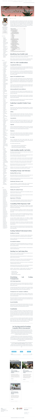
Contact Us (20, 1)
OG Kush (4, 157)
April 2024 (4, 209)
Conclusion (12, 50)
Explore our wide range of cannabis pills (20, 343)
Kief (3, 146)
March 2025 (4, 201)
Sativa (4, 164)
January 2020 (5, 226)
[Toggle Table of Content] (24, 28)
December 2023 (5, 213)
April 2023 (4, 220)
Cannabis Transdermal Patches (5, 110)
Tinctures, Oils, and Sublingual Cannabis (5, 169)
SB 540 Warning (15, 1)
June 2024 (4, 208)
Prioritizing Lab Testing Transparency (15, 47)
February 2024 (5, 211)
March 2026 (4, 190)
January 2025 (5, 203)
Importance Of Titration (14, 42)
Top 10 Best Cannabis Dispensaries (5, 171)
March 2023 (4, 221)
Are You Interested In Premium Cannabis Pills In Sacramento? (18, 51)
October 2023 (5, 215)
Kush (4, 147)
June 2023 (4, 218)
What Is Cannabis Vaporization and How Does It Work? (27, 371)
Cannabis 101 (5, 69)
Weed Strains (5, 184)
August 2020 (5, 223)
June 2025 (4, 198)
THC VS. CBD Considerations (14, 30)
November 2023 (5, 214)
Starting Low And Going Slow (14, 46)
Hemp (4, 136)
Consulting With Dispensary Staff (14, 43)
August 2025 (5, 196)
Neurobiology (5, 156)
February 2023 (5, 222)
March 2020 (4, 224)
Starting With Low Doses (14, 40)
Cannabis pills (5, 90)
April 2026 (4, 189)
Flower (13, 34)
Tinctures (13, 37)
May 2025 (4, 199)
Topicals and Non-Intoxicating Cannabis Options (5, 175)
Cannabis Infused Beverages (4, 88)
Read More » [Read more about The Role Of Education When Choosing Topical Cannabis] (12, 399)
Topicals (13, 36)
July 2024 (4, 207)
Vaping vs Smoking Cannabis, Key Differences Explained (5, 39)
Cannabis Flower (5, 83)
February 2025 (5, 202)
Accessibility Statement (26, 412)
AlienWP (23, 417)
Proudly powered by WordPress (14, 417)
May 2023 (4, 219)
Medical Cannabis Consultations (5, 150)
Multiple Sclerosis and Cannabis (5, 155)
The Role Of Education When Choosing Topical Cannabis (14, 393)
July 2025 (4, 197)
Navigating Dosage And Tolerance (15, 39)
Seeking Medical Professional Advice (15, 44)
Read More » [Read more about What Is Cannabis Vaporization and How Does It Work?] (24, 379)
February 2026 (5, 191)
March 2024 (4, 210)
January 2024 (5, 212)
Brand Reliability (13, 49)
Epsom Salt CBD (5, 133)
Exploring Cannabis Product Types (15, 33)
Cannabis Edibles (5, 80)
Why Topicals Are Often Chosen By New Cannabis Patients (5, 51)
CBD (3, 117)
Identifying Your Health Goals (14, 29)
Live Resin (4, 148)
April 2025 (4, 200)
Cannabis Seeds (5, 95)
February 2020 (5, 225)
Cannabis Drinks (5, 79)
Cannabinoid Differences (14, 31)
